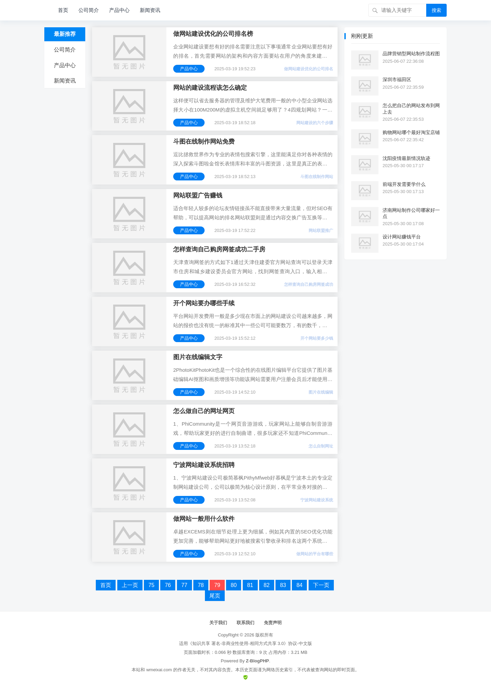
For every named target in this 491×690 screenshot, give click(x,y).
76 (168, 585)
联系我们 (245, 622)
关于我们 (218, 622)
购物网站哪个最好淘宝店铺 (411, 132)
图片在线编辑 (321, 392)
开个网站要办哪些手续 (204, 303)
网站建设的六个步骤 (314, 122)
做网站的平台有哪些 (314, 554)
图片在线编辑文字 (197, 357)
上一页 (130, 585)
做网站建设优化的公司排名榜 (213, 33)
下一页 (321, 585)
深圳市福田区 (397, 79)
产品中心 (119, 10)
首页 (63, 10)
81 (250, 585)
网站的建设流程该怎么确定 (210, 87)
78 (201, 585)
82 (267, 585)
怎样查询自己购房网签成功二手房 (219, 249)
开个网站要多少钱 (316, 338)
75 (151, 585)
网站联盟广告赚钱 (197, 195)
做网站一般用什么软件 (204, 518)
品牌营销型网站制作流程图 (411, 53)
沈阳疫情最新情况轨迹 (406, 158)
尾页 (214, 596)
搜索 (436, 10)
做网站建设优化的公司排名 (308, 69)
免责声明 (273, 622)
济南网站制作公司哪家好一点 (411, 213)
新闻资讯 (150, 10)
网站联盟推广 (321, 230)
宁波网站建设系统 (316, 500)
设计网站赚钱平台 (402, 236)
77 (184, 585)
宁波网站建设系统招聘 (204, 464)
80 (233, 585)
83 (283, 585)
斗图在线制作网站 (316, 176)
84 (299, 585)
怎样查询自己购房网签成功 (308, 284)
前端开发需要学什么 (404, 184)
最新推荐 (65, 34)
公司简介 (88, 10)
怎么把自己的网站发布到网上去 (411, 108)
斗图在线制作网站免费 (204, 141)
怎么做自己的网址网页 (204, 411)
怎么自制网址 (321, 446)
